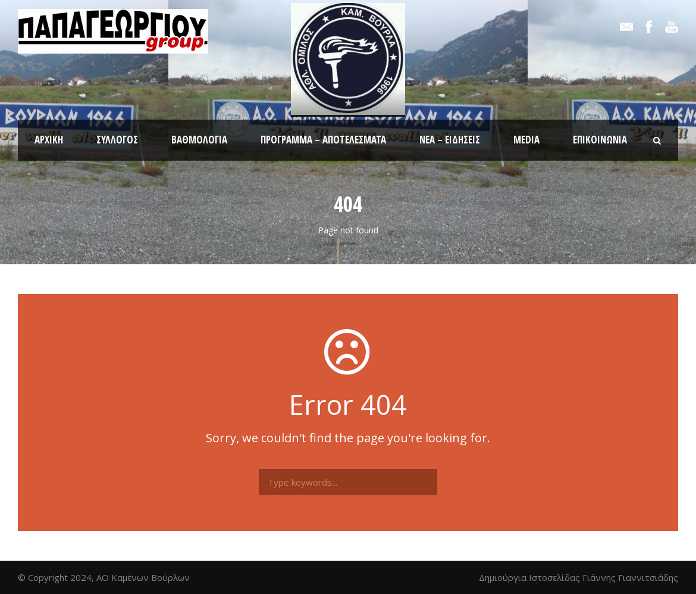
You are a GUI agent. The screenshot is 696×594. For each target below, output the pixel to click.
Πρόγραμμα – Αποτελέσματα (323, 139)
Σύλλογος (117, 139)
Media (526, 139)
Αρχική (49, 139)
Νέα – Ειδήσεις (449, 139)
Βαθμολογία (199, 139)
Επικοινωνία (600, 139)
